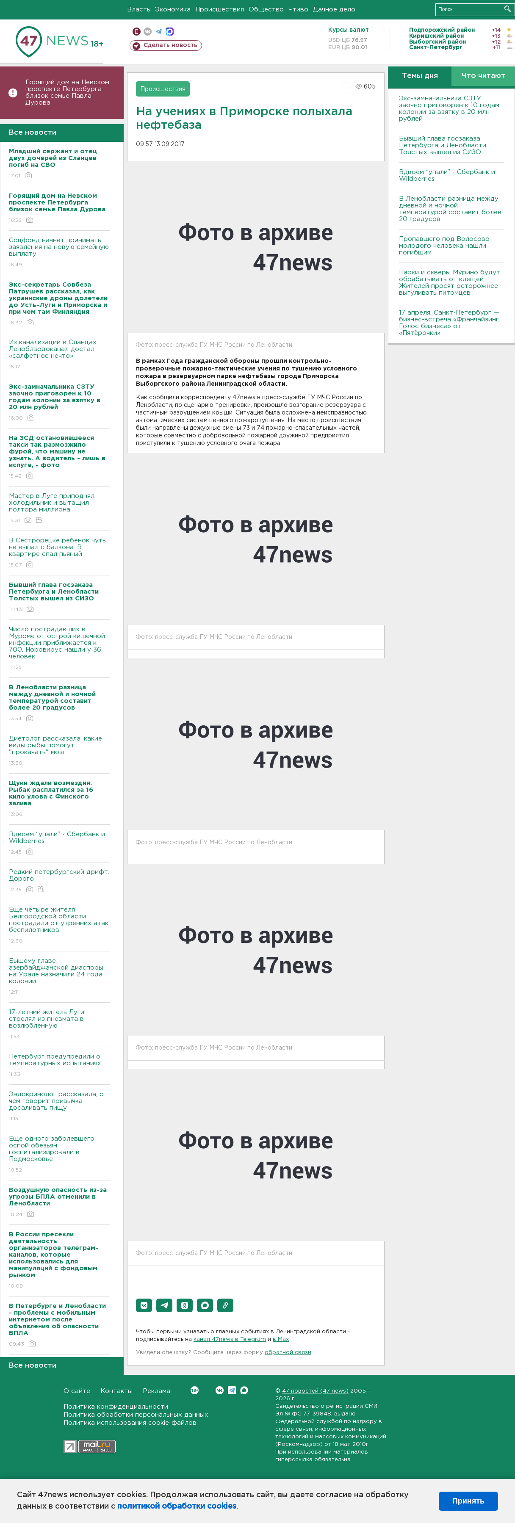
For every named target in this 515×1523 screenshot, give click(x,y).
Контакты (116, 1391)
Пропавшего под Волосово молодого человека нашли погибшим (444, 245)
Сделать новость (170, 45)
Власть (138, 9)
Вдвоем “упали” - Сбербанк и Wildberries (59, 844)
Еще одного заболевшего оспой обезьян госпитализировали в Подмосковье (59, 1155)
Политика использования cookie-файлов (130, 1423)
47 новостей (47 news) (315, 1391)
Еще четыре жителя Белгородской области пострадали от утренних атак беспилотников (59, 926)
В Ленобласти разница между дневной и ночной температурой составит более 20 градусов (450, 209)
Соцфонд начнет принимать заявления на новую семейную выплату (59, 253)
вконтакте (148, 32)
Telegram (232, 1390)
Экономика (173, 9)
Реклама (156, 1391)
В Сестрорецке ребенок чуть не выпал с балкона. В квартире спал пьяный (59, 553)
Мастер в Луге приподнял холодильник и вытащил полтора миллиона (59, 508)
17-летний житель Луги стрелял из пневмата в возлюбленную (59, 1024)
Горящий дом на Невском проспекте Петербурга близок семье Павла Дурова (67, 92)
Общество (266, 9)
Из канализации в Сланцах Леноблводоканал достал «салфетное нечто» (59, 355)
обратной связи (288, 1352)
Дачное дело (334, 9)
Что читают (483, 76)
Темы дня (420, 76)
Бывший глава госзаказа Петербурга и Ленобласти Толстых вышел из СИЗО (442, 145)
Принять (468, 1501)
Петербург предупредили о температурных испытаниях (59, 1066)
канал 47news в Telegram (230, 1339)
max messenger (170, 32)
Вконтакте (195, 1390)
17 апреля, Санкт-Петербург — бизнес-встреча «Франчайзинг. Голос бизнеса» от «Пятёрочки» (449, 323)
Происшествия (219, 9)
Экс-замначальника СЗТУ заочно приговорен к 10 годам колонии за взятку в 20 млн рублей (449, 109)
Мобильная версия (137, 32)
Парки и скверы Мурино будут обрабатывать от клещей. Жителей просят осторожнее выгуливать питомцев (449, 283)
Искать (507, 9)
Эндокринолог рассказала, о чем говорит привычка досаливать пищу (59, 1107)
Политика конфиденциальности (116, 1407)
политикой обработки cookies (176, 1506)
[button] (144, 1305)
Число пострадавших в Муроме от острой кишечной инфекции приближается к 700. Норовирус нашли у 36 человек (59, 649)
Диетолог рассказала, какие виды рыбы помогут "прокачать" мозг (59, 751)
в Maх (281, 1339)
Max (244, 1390)
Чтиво (298, 9)
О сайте (77, 1391)
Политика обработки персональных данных (136, 1415)
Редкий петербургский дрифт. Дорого (59, 881)
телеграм (159, 32)
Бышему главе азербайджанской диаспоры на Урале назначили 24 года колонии (59, 977)
